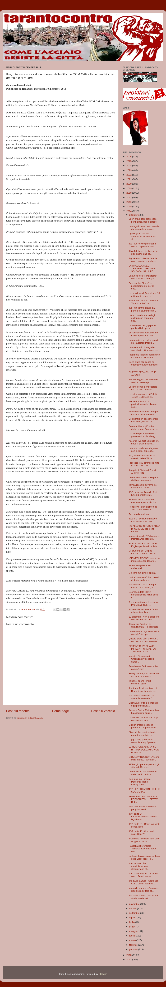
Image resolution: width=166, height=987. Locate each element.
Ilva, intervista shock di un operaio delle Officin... (142, 457)
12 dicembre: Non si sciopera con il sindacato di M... (144, 618)
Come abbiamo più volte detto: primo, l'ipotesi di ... (143, 427)
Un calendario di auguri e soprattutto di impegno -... (143, 348)
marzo (132, 940)
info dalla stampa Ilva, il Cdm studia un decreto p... (144, 897)
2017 (129, 197)
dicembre (134, 215)
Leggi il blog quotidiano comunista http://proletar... (143, 741)
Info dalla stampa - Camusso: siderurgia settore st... (144, 889)
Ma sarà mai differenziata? (142, 573)
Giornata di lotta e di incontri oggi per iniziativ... (143, 704)
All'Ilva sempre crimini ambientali (140, 566)
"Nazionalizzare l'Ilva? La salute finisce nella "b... (142, 697)
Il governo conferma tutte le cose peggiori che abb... (143, 259)
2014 (129, 211)
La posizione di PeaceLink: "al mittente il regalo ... (144, 294)
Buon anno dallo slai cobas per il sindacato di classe (143, 220)
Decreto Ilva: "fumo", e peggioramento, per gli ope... (141, 286)
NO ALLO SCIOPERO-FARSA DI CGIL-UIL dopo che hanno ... (144, 529)
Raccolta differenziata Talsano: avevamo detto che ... (142, 849)
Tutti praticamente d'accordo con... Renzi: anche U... (143, 875)
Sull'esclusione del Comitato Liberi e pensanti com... (143, 334)
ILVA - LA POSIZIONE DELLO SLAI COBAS (144, 790)
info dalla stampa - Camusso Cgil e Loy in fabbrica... (143, 882)
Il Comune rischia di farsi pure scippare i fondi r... (144, 840)
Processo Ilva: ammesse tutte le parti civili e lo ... (144, 464)
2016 (129, 202)
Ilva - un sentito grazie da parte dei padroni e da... (142, 309)
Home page (60, 711)
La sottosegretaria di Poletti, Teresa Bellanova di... (143, 395)
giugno (133, 926)
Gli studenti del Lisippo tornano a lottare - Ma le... (143, 552)
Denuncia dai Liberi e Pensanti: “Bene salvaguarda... (140, 782)
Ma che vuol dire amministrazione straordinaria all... (139, 866)
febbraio (133, 945)
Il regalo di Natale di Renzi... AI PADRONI (143, 471)
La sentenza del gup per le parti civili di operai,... (142, 326)
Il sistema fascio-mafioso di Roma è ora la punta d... (143, 689)
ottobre (133, 908)
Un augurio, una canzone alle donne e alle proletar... (144, 227)
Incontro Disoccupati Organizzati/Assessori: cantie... (141, 659)
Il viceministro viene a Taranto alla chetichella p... (144, 610)
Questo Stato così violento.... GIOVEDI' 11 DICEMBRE (144, 640)
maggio (133, 931)
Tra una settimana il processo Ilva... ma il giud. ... (144, 603)
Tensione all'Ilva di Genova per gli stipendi (142, 807)
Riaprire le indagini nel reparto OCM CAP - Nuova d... (144, 356)
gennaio (133, 949)
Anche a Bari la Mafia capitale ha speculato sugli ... (144, 711)
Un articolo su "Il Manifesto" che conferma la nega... (143, 277)
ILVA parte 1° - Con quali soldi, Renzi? (141, 832)
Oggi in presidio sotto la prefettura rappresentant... (143, 726)
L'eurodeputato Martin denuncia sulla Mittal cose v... (143, 595)
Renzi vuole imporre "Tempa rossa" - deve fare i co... (143, 413)
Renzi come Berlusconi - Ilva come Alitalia (143, 667)
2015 (129, 206)
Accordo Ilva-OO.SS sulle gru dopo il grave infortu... (144, 442)
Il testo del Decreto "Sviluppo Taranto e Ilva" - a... (144, 302)
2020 (129, 184)
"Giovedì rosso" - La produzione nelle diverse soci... (142, 404)
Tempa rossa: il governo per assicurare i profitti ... (143, 486)
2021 (129, 179)
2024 (129, 165)
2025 (129, 161)
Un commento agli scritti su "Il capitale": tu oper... (144, 632)
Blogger (103, 974)
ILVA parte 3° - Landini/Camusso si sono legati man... (143, 817)
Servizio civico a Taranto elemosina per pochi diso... (144, 501)
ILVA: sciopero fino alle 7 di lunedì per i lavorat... (143, 493)
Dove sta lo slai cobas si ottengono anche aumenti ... (143, 365)
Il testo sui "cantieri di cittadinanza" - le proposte (143, 625)
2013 (129, 955)
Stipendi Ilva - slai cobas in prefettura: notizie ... (142, 733)
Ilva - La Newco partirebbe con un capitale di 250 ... (142, 245)
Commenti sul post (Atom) (29, 718)
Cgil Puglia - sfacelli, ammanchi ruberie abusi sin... (142, 236)
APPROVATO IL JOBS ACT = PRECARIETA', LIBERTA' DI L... (144, 799)
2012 (129, 959)
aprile (132, 935)
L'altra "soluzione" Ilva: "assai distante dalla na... (144, 578)
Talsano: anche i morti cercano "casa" (140, 682)
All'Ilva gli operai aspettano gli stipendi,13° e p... (144, 765)
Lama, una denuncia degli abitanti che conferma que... (142, 318)
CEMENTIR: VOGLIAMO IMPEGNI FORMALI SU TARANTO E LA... (142, 649)
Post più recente (18, 711)
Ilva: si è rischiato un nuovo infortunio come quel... (143, 520)
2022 (129, 174)
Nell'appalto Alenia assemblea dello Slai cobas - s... (144, 857)
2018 (129, 193)
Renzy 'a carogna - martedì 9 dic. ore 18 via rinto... (144, 675)
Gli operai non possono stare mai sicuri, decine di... (144, 420)
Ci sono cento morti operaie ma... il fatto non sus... (143, 388)
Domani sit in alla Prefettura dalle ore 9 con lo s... (143, 773)
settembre (134, 913)
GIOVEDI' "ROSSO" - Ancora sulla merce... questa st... (144, 758)
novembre (134, 904)
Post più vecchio (103, 711)
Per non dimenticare (139, 514)
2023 (129, 170)
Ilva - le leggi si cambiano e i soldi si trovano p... (143, 380)
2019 (129, 188)
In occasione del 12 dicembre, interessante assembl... (144, 537)
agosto (133, 917)
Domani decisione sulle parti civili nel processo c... (143, 479)
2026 (129, 156)
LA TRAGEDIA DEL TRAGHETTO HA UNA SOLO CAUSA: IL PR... (142, 268)
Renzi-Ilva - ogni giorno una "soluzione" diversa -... (143, 508)
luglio (132, 922)
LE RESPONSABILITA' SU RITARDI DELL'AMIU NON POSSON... (144, 749)
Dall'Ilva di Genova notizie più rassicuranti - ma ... (144, 719)
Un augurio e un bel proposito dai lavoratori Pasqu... (144, 341)
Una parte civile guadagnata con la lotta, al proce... (143, 449)
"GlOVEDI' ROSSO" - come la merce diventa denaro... (144, 559)
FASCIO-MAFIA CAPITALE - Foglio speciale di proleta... (144, 545)
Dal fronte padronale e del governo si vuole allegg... (143, 435)
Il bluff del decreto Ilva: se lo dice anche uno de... (143, 252)
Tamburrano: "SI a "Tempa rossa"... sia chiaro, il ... (142, 586)
